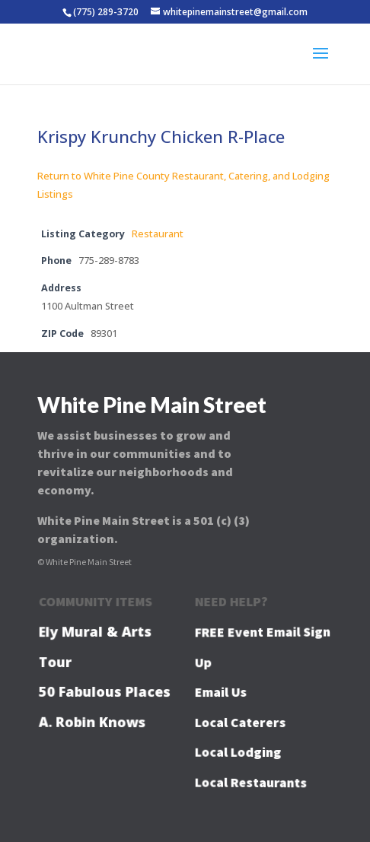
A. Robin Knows (92, 721)
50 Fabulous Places (104, 691)
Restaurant (157, 233)
